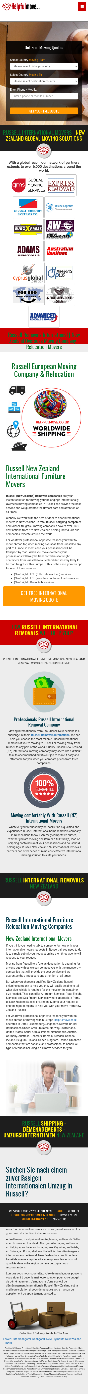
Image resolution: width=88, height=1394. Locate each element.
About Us (73, 1211)
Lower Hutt (10, 1339)
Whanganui (39, 1339)
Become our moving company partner (33, 1215)
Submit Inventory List (35, 1219)
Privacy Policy (68, 1215)
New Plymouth (55, 1339)
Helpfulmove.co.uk (65, 1019)
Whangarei (24, 1339)
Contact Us (59, 1219)
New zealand (73, 1339)
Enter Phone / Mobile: (23, 89)
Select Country (27, 59)
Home (60, 1211)
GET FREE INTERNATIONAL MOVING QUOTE (44, 596)
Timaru (7, 1343)
